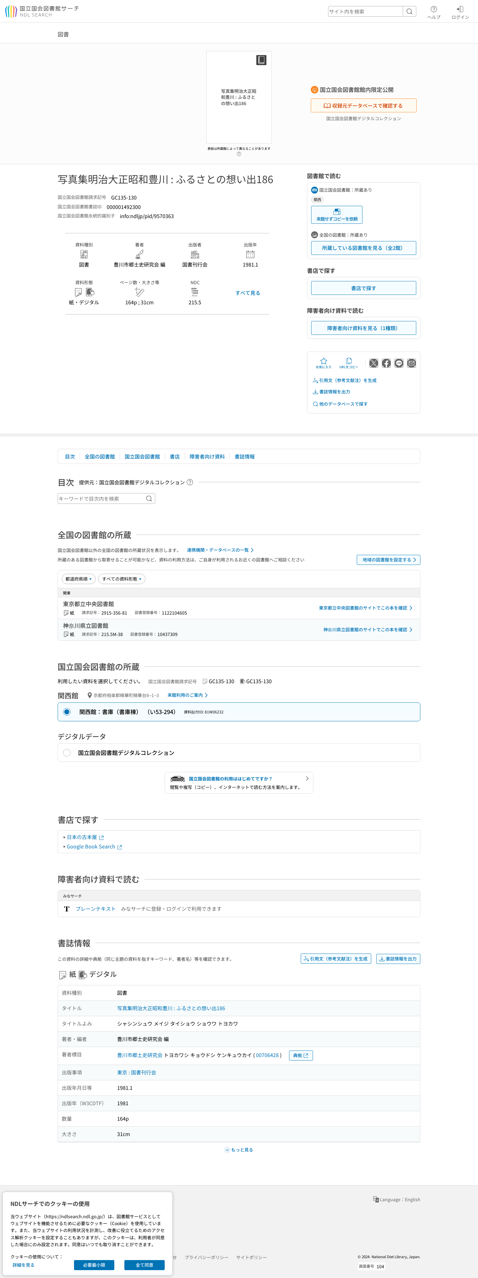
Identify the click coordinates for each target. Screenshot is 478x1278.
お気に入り (324, 363)
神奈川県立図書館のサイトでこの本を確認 (369, 629)
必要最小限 (94, 1265)
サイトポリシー (251, 1257)
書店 (175, 456)
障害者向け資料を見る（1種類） (364, 328)
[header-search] (372, 11)
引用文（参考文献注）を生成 (344, 380)
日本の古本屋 (86, 837)
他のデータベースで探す (340, 404)
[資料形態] (121, 579)
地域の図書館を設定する (390, 560)
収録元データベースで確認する (363, 105)
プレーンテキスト (96, 908)
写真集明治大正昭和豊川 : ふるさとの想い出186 (171, 1008)
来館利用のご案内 (189, 695)
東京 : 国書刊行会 (136, 1072)
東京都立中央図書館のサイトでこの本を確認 (367, 608)
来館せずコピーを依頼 (336, 215)
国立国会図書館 (142, 456)
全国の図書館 (100, 456)
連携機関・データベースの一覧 (221, 550)
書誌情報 (245, 456)
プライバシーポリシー (207, 1257)
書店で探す (363, 288)
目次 (70, 456)
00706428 (267, 1055)
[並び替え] (79, 579)
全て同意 (144, 1265)
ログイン (460, 11)
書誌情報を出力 (331, 391)
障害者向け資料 (207, 456)
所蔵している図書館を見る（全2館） (364, 247)
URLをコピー (348, 363)
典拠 (301, 1055)
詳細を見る (24, 1265)
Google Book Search (95, 846)
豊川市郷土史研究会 (139, 1055)
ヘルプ (434, 11)
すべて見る (247, 292)
